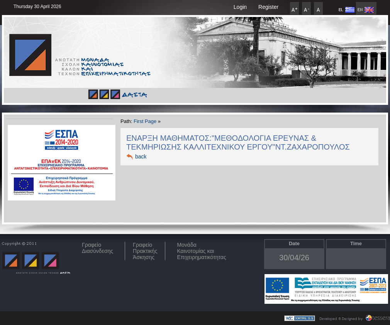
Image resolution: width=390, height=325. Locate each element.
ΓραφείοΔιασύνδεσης (97, 248)
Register (268, 7)
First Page (145, 121)
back (141, 156)
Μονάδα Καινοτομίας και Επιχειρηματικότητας (201, 251)
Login (240, 7)
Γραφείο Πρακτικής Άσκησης (145, 251)
